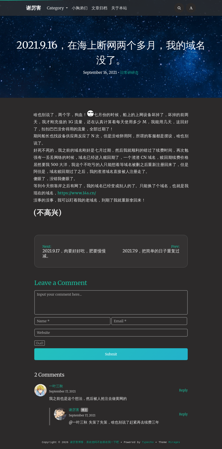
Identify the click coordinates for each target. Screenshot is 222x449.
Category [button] (56, 7)
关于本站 (119, 7)
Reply (183, 390)
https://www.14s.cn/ (76, 192)
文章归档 (99, 7)
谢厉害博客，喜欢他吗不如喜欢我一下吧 (94, 442)
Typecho (148, 442)
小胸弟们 (80, 7)
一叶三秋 (56, 386)
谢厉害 (33, 8)
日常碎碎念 (129, 72)
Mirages (174, 442)
